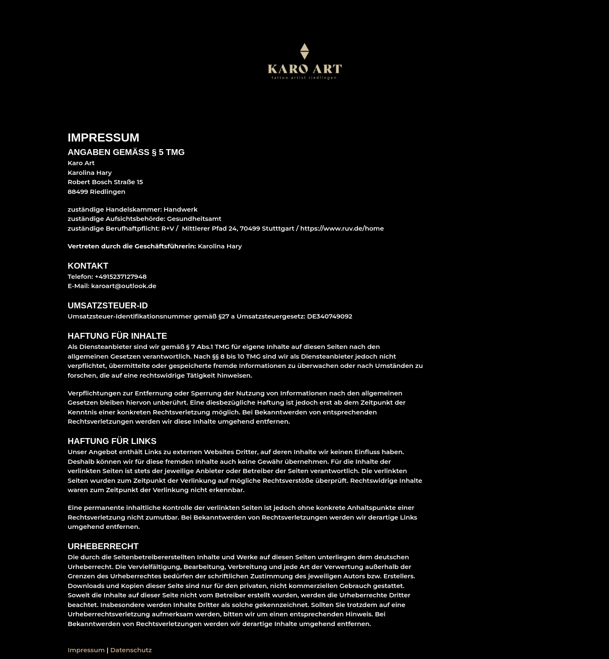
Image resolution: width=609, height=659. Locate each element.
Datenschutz (131, 650)
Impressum (86, 650)
